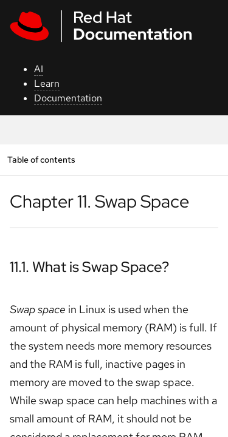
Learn (47, 83)
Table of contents (41, 159)
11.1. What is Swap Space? (89, 266)
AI (38, 69)
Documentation (68, 98)
